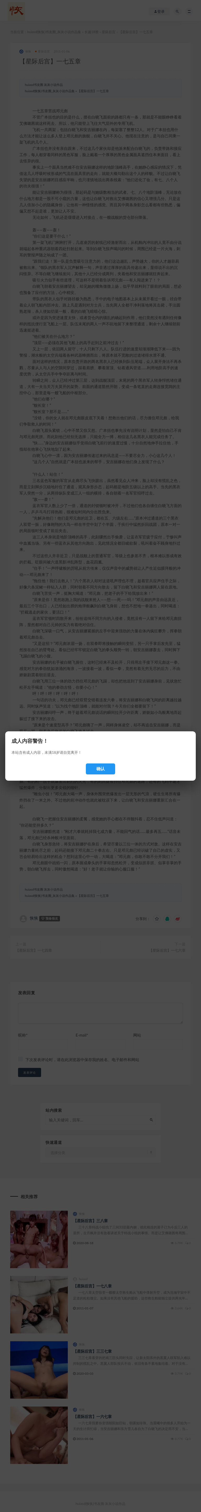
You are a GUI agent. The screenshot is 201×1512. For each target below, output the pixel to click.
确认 (100, 769)
